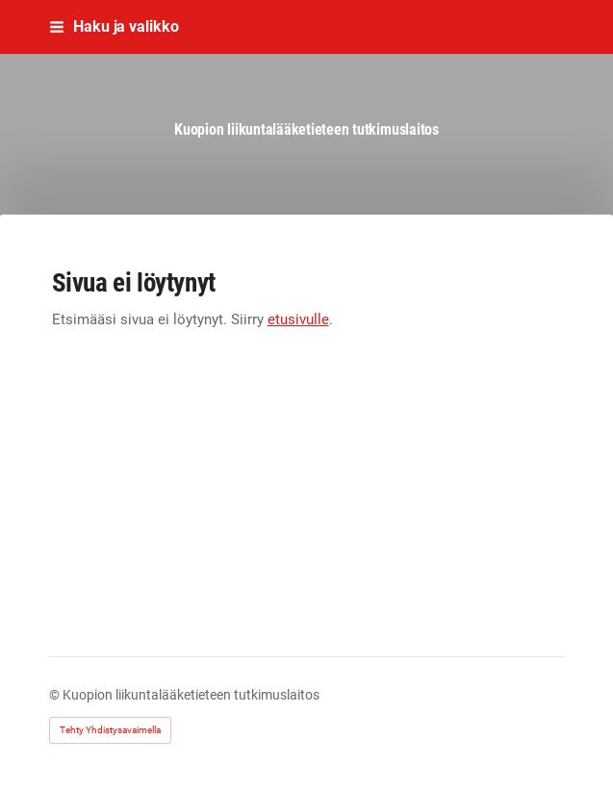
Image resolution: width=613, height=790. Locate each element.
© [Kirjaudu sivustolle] (56, 694)
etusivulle (298, 319)
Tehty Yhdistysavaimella (110, 730)
